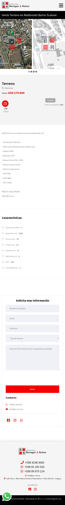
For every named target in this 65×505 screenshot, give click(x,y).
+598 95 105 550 (15, 404)
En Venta (50, 100)
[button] (29, 72)
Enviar (32, 389)
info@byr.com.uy (16, 409)
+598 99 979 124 (32, 471)
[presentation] (25, 377)
